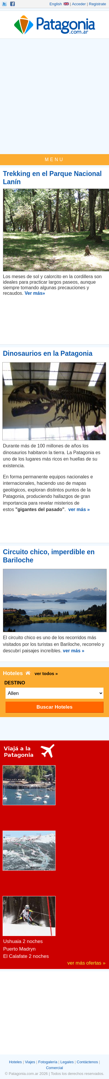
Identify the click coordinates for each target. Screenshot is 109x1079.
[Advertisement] (54, 96)
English (59, 4)
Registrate (97, 4)
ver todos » (46, 673)
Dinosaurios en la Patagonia (47, 353)
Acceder (79, 4)
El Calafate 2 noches (26, 956)
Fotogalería (47, 1062)
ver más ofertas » (86, 963)
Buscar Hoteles (55, 707)
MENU (54, 159)
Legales (67, 1062)
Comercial (54, 1068)
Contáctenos (87, 1062)
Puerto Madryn (19, 949)
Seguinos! (5, 3)
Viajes (30, 1062)
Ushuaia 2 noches (23, 941)
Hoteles (15, 1062)
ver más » (79, 509)
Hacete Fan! (13, 3)
